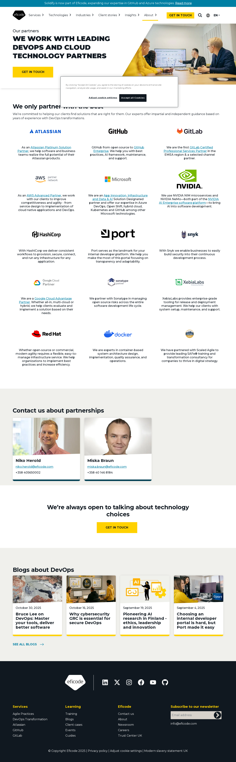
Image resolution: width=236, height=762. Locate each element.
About (148, 15)
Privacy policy (98, 751)
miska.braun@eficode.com (107, 466)
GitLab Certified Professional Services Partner (188, 149)
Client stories (107, 15)
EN (216, 15)
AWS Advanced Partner (44, 195)
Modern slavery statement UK (166, 751)
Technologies (58, 15)
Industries (83, 15)
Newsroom (126, 724)
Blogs (69, 719)
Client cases (73, 724)
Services (34, 15)
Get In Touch (117, 527)
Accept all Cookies (133, 98)
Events (70, 730)
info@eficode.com (184, 723)
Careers (123, 730)
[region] (119, 91)
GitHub (18, 730)
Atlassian (19, 724)
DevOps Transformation (30, 719)
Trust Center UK (130, 735)
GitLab (17, 735)
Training (71, 714)
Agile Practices (23, 714)
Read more (183, 3)
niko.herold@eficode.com (34, 466)
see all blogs (25, 644)
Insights (130, 15)
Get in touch (180, 15)
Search (200, 15)
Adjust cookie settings (126, 751)
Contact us (126, 714)
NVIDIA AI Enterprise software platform (189, 200)
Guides (70, 735)
